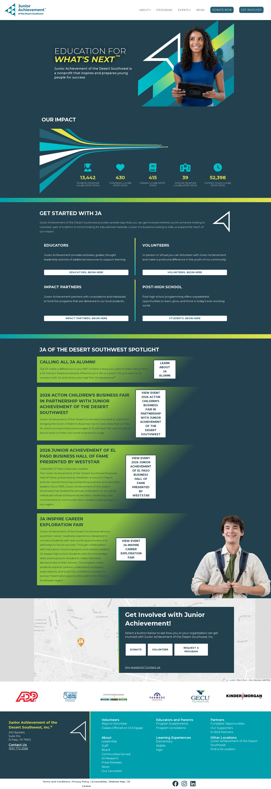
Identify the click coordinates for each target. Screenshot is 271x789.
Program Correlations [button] (171, 728)
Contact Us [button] (18, 744)
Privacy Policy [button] (80, 781)
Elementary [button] (164, 741)
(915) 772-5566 (18, 748)
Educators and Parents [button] (174, 719)
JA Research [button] (110, 758)
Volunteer (160, 649)
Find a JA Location (223, 749)
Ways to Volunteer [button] (114, 723)
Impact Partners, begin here (86, 318)
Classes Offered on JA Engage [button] (122, 728)
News (200, 10)
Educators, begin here (86, 272)
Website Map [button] (117, 781)
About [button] (106, 737)
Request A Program (191, 649)
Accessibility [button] (99, 781)
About (144, 10)
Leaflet (232, 680)
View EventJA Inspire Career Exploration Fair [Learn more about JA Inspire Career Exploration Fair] (131, 549)
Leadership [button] (109, 741)
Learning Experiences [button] (173, 737)
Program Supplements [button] (172, 723)
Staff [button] (105, 745)
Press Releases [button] (112, 762)
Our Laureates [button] (112, 771)
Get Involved (251, 9)
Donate (136, 649)
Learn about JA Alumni (164, 369)
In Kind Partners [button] (222, 732)
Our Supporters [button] (222, 728)
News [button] (105, 766)
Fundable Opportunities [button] (227, 723)
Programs (164, 10)
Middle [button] (161, 745)
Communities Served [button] (116, 754)
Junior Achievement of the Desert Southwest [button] (234, 742)
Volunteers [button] (110, 719)
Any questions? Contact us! (142, 667)
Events (183, 10)
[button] (150, 10)
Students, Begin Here (184, 318)
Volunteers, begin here (184, 272)
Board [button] (106, 750)
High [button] (159, 750)
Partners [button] (217, 719)
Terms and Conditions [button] (56, 781)
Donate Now (222, 9)
